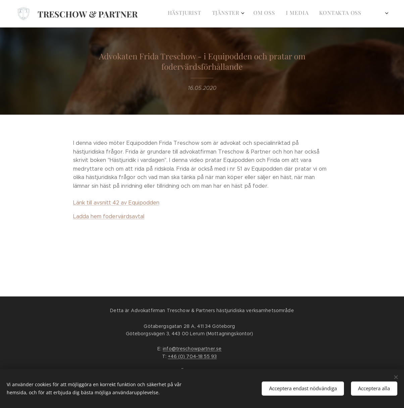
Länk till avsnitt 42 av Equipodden (116, 202)
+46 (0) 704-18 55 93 (192, 356)
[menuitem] (228, 13)
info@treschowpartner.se (192, 349)
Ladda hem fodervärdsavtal (108, 216)
